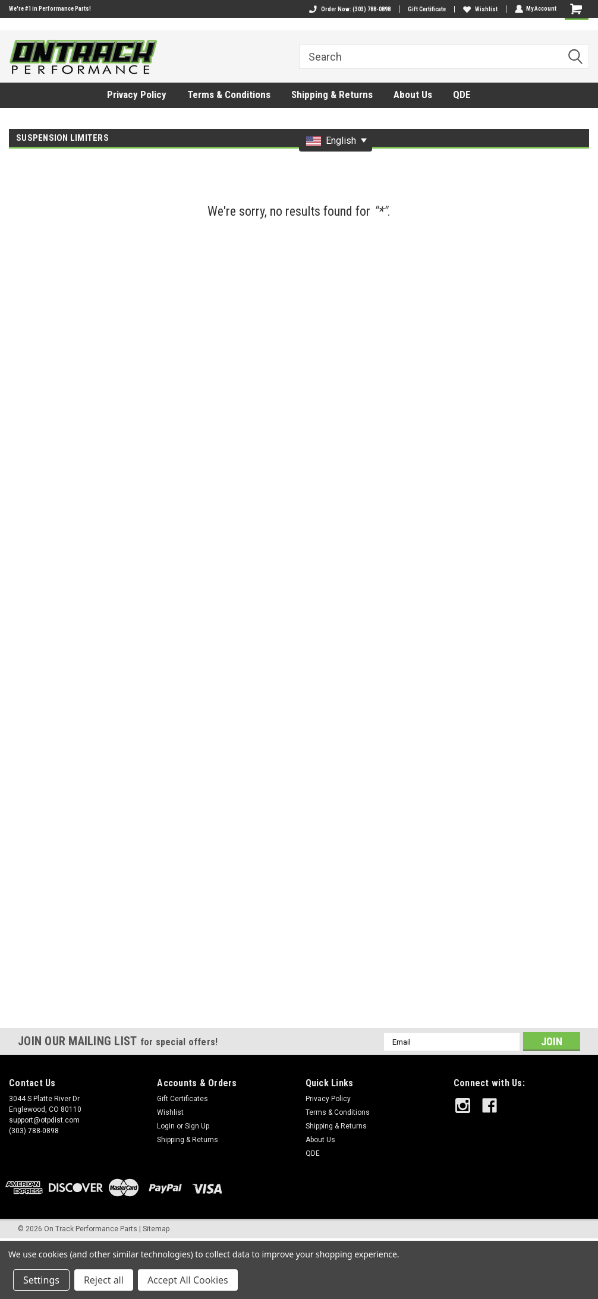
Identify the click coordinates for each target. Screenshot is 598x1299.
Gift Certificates (182, 1099)
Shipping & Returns (332, 94)
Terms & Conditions (228, 94)
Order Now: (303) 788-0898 (349, 9)
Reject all (104, 1280)
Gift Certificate (426, 9)
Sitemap (156, 1229)
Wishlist (479, 9)
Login (166, 1126)
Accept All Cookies (187, 1280)
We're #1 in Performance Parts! (50, 8)
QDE (462, 94)
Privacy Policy (136, 94)
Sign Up (197, 1126)
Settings (41, 1280)
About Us (413, 94)
